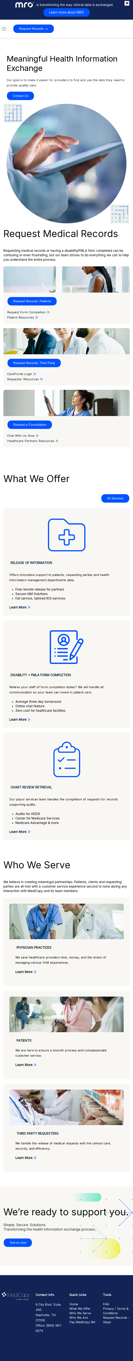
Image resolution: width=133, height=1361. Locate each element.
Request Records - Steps (116, 1320)
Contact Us (20, 96)
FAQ (106, 1304)
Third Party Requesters (38, 1133)
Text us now (17, 1242)
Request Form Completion (29, 312)
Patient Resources (23, 317)
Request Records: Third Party (34, 363)
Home (73, 1304)
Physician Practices (34, 947)
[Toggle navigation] (4, 28)
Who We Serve (80, 1313)
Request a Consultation (29, 424)
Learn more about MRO (66, 12)
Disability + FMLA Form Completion (41, 675)
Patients (24, 1040)
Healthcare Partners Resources (33, 441)
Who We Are (78, 1317)
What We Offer (80, 1308)
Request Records (31, 28)
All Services (115, 498)
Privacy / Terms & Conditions (115, 1311)
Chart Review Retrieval (31, 787)
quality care (27, 85)
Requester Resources (25, 379)
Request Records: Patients (32, 301)
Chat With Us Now (23, 436)
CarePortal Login (22, 374)
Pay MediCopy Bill (82, 1322)
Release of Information (31, 563)
